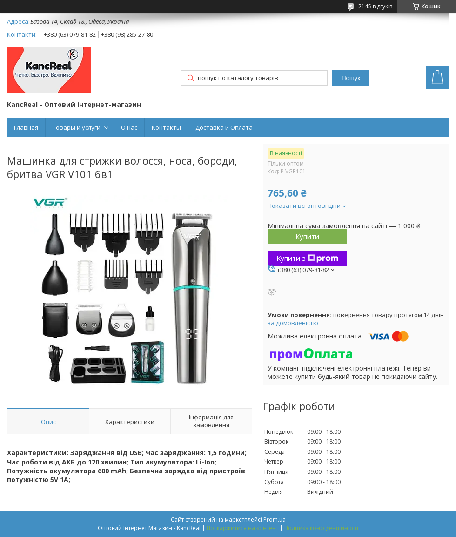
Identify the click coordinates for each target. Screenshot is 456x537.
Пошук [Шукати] (351, 77)
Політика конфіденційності (321, 528)
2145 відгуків (375, 6)
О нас (129, 127)
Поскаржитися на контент (242, 528)
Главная (26, 127)
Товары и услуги (77, 127)
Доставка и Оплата (224, 127)
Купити (307, 236)
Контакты (166, 127)
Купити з (307, 258)
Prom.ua (274, 520)
